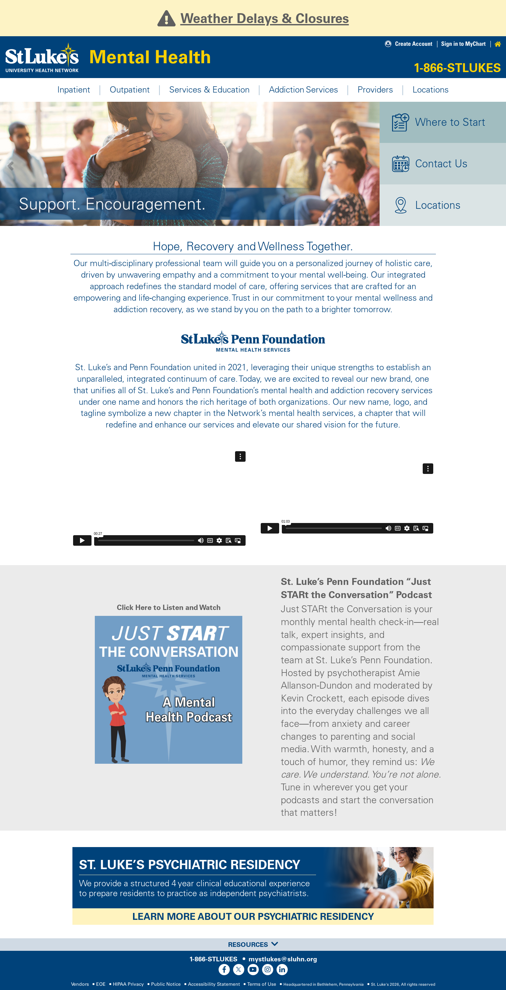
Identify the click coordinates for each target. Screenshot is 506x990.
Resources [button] (253, 945)
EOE (101, 984)
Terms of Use (261, 984)
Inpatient (73, 89)
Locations (431, 89)
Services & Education (209, 89)
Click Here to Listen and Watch (169, 607)
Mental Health (150, 57)
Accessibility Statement (214, 984)
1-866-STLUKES (457, 67)
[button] (9, 164)
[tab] (253, 944)
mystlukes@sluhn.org (283, 959)
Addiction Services (303, 89)
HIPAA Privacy (128, 984)
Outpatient (130, 89)
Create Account (413, 43)
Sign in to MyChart (463, 43)
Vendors (80, 984)
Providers (375, 89)
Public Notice (166, 984)
